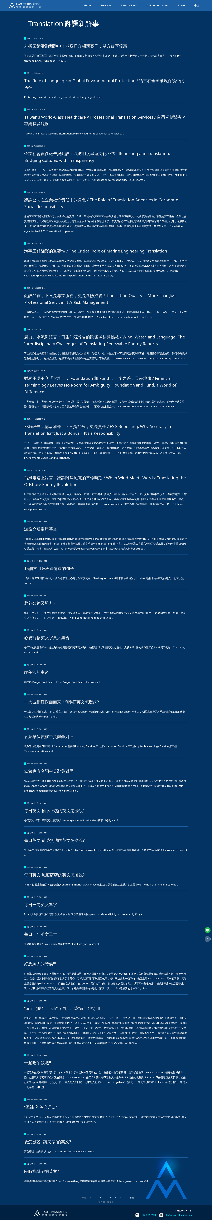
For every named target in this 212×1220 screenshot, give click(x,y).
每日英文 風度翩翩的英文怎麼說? (54, 875)
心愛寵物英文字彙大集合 (46, 637)
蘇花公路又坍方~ (39, 603)
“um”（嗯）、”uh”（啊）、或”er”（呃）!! (62, 1008)
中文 (195, 5)
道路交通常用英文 (40, 529)
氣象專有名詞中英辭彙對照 (49, 771)
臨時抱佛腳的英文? (41, 1171)
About (87, 5)
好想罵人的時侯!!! (40, 963)
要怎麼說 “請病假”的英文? (47, 1141)
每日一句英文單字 (40, 904)
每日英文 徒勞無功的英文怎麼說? (54, 840)
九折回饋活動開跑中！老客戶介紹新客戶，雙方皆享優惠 (75, 46)
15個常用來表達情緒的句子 (49, 568)
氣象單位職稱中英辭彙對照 (49, 736)
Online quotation (157, 5)
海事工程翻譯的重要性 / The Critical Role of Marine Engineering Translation (95, 251)
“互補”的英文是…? (40, 1107)
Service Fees (128, 5)
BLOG (180, 5)
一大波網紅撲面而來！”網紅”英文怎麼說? (61, 702)
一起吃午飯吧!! (37, 1062)
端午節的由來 (36, 672)
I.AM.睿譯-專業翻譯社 (26, 5)
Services (105, 5)
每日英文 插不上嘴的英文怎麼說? (54, 810)
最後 (132, 1197)
